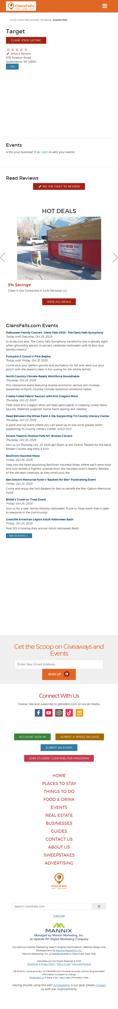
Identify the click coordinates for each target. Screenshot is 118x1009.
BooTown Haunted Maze (23, 456)
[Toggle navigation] (105, 6)
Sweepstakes (59, 855)
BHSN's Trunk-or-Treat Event (26, 499)
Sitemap (59, 915)
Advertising (59, 863)
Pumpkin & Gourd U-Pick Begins (28, 356)
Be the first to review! (59, 186)
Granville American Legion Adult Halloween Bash (39, 519)
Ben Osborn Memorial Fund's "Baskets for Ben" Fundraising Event (51, 479)
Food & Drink (59, 799)
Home (13, 19)
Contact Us (59, 839)
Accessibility (61, 985)
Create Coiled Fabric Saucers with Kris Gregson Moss (42, 396)
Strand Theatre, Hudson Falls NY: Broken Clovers (39, 436)
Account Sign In (32, 736)
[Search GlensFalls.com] (52, 906)
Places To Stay (59, 783)
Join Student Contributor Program (59, 758)
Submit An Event (59, 747)
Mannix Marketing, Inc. (69, 950)
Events (59, 807)
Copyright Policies (81, 964)
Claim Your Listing (26, 40)
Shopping (46, 19)
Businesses (59, 823)
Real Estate (59, 815)
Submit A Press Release (79, 736)
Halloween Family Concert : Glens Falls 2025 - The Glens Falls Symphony (54, 332)
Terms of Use (63, 964)
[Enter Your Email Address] (59, 664)
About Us (59, 847)
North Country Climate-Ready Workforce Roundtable (42, 376)
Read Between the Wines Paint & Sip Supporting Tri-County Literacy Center (57, 416)
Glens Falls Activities (28, 19)
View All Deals (59, 301)
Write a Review (18, 53)
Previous (2, 257)
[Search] (99, 906)
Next (115, 257)
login (44, 152)
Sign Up (59, 674)
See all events (19, 535)
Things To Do (59, 791)
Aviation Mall (60, 19)
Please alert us (37, 977)
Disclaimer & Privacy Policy (41, 964)
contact (100, 985)
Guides (59, 831)
